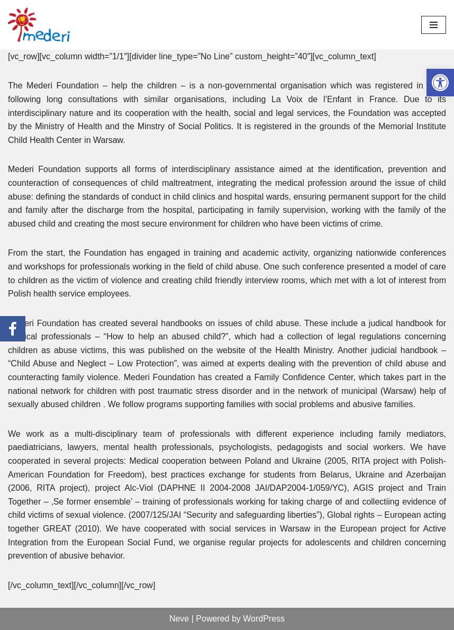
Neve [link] (179, 618)
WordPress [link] (264, 618)
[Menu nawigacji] (433, 25)
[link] (440, 82)
